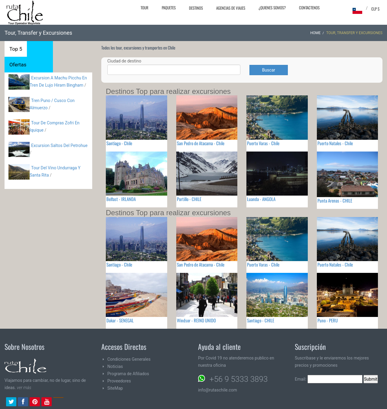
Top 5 (15, 49)
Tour (144, 8)
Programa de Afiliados (128, 373)
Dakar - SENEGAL (120, 320)
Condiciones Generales (129, 359)
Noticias (115, 366)
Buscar (268, 70)
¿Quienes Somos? (272, 8)
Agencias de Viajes (230, 8)
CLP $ (375, 9)
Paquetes (169, 8)
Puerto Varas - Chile (263, 143)
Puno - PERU (327, 320)
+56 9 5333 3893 (239, 379)
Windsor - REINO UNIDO (196, 320)
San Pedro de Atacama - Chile (200, 143)
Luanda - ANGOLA (261, 199)
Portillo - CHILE (189, 199)
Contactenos (309, 8)
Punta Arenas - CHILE (334, 200)
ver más (24, 387)
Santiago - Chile (119, 143)
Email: (329, 379)
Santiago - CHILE (260, 320)
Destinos (196, 8)
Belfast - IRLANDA (121, 199)
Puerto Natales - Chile (335, 143)
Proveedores (119, 381)
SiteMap (115, 388)
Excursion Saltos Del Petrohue (59, 145)
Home (315, 33)
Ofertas (17, 65)
